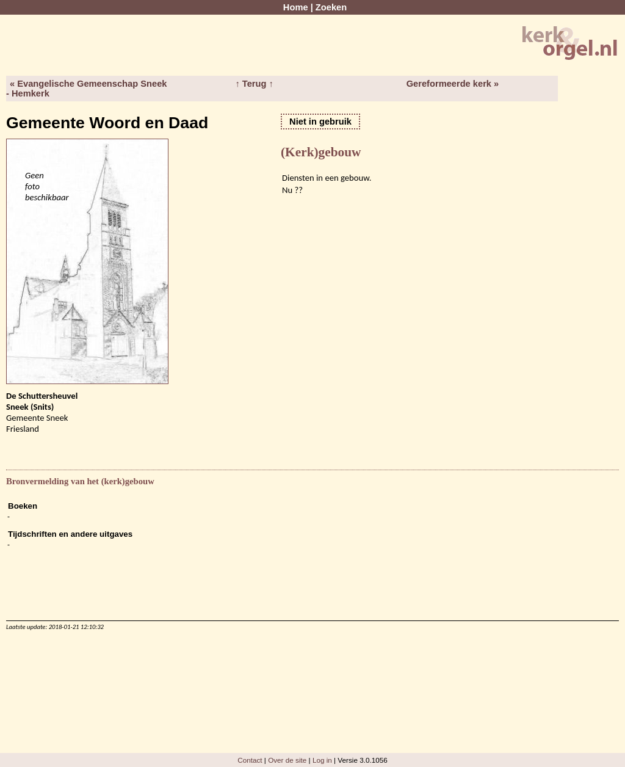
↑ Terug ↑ (254, 84)
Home (295, 7)
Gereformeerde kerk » (452, 84)
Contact (249, 760)
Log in (322, 760)
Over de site (287, 760)
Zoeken (331, 7)
